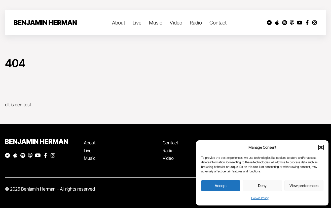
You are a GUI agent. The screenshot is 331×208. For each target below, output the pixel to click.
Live (137, 23)
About (118, 23)
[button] (320, 147)
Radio (196, 23)
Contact (218, 23)
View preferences (303, 185)
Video (176, 23)
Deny (262, 185)
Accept (221, 185)
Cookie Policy (260, 198)
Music (155, 23)
